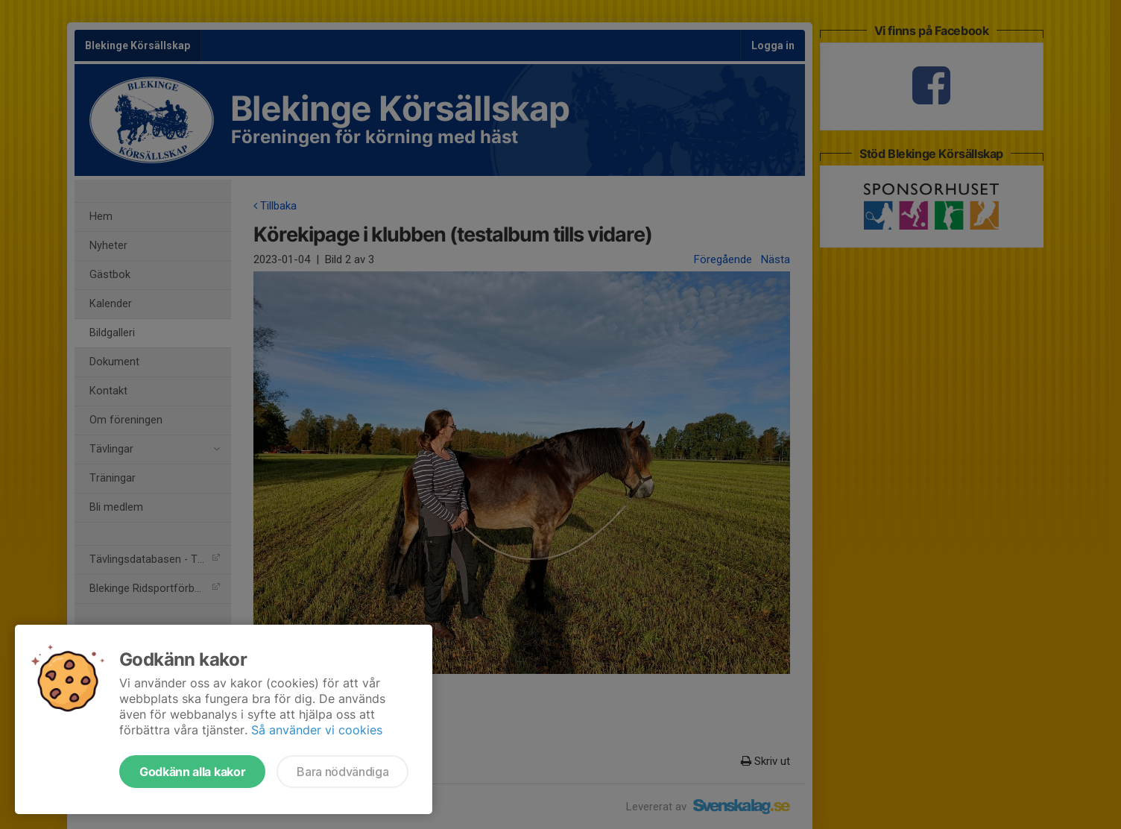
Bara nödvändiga (342, 771)
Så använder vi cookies (316, 729)
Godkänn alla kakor (192, 771)
